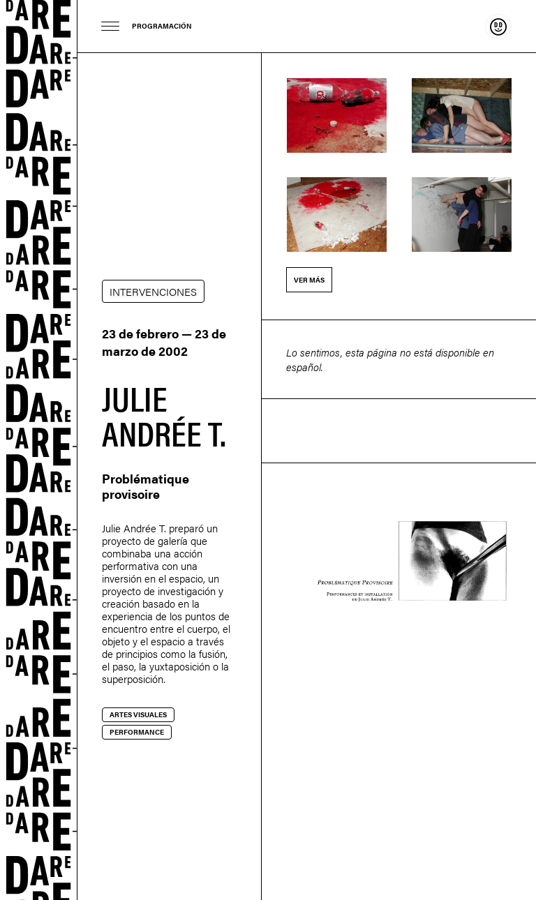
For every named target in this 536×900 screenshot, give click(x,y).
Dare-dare (38, 450)
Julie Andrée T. (134, 527)
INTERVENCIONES (153, 291)
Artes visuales (138, 714)
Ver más (309, 280)
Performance (137, 732)
